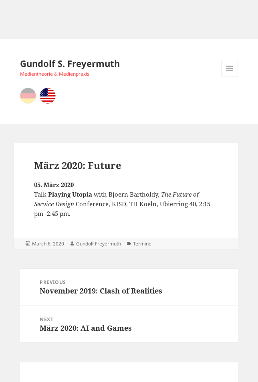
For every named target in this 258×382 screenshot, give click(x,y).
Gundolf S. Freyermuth (70, 63)
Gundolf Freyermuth (98, 243)
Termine (142, 243)
